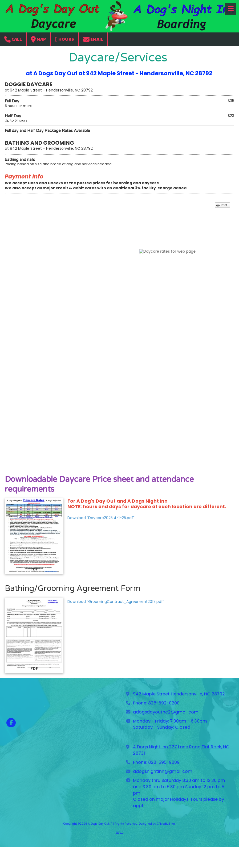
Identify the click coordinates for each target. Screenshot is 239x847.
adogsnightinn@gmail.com (162, 771)
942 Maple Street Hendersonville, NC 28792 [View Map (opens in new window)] (179, 694)
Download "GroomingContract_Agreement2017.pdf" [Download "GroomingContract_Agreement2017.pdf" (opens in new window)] (115, 601)
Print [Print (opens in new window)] (224, 205)
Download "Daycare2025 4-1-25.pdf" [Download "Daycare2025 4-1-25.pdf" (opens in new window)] (101, 517)
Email (93, 39)
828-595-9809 (164, 762)
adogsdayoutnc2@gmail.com (166, 712)
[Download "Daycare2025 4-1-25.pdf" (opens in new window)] (34, 536)
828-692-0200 (164, 703)
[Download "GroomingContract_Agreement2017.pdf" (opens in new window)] (34, 635)
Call (13, 39)
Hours (64, 39)
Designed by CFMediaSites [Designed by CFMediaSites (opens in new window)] (157, 824)
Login (119, 832)
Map (38, 39)
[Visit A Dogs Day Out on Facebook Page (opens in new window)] (11, 722)
